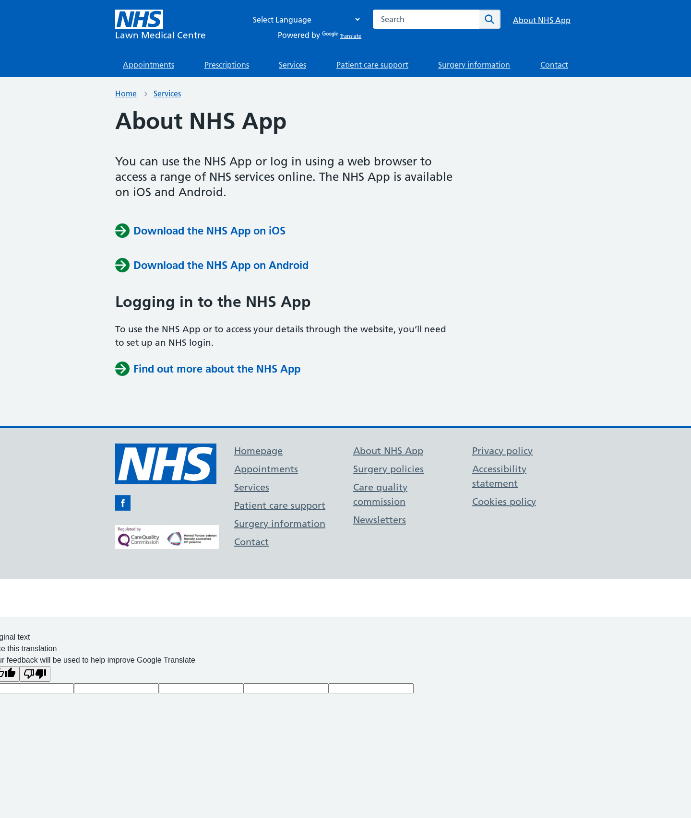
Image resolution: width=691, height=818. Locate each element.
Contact (554, 65)
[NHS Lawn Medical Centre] (160, 26)
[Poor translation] (35, 674)
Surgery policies (388, 469)
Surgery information (474, 65)
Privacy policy (502, 450)
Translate (341, 36)
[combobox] (426, 19)
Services (292, 65)
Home (126, 93)
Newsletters (379, 520)
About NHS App (542, 20)
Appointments (148, 65)
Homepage (258, 450)
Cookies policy (504, 501)
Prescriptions (226, 65)
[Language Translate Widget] (303, 19)
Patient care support (372, 65)
